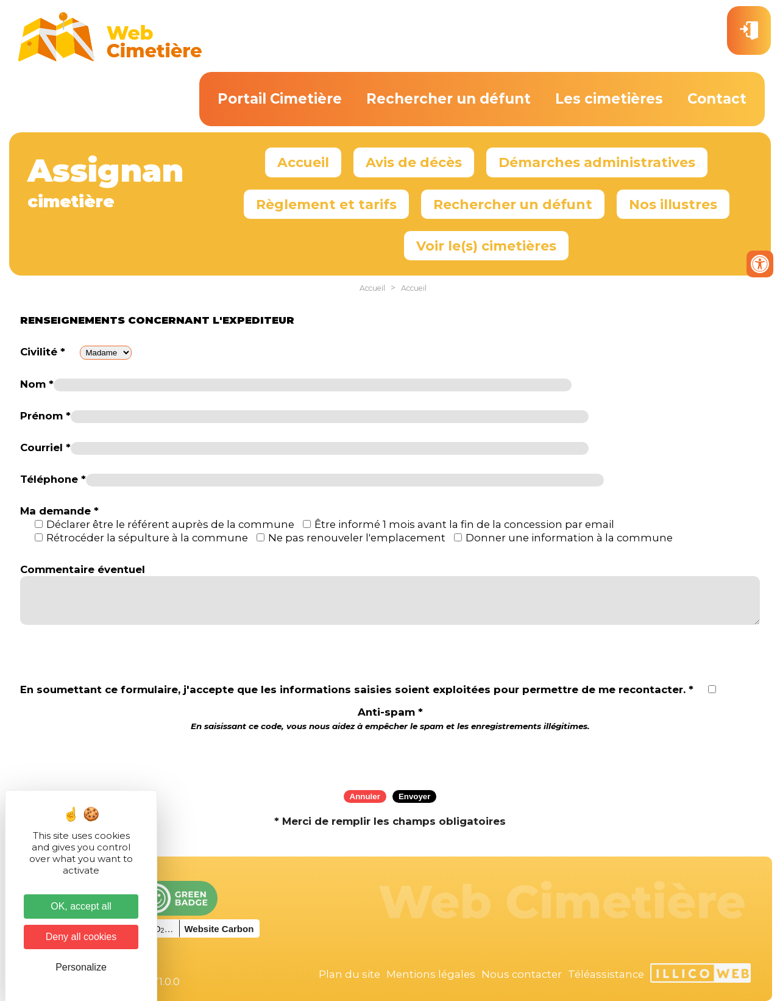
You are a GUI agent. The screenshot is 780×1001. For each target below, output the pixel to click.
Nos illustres (673, 204)
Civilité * (42, 352)
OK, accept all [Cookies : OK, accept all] (81, 906)
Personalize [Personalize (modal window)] (81, 967)
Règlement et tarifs (326, 204)
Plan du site (349, 974)
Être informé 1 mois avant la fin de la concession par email (464, 524)
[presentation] (390, 756)
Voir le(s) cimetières (486, 246)
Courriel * (45, 447)
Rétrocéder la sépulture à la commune (147, 538)
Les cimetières (609, 98)
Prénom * (45, 416)
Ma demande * (59, 511)
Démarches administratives (596, 162)
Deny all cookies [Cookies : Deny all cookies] (81, 937)
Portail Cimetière (280, 98)
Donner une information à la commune (569, 538)
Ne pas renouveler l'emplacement (356, 538)
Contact (716, 98)
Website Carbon (219, 929)
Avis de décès (414, 162)
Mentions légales (430, 974)
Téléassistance (606, 974)
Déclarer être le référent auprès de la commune (170, 524)
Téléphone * (53, 479)
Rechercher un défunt (448, 98)
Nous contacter (521, 974)
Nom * (37, 384)
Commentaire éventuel (82, 569)
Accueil (303, 162)
